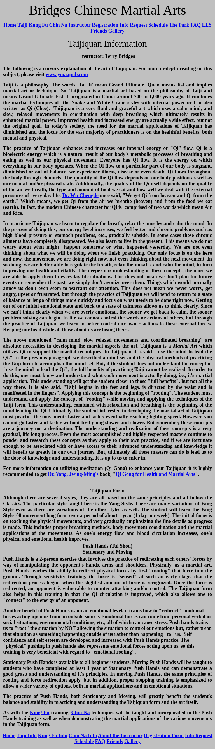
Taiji (22, 25)
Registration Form (164, 735)
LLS (207, 25)
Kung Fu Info (52, 735)
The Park (179, 25)
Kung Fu (38, 25)
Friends (98, 31)
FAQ (195, 25)
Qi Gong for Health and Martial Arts (155, 474)
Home (9, 25)
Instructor (80, 25)
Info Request (133, 25)
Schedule (158, 25)
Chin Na (58, 25)
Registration (105, 25)
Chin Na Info (83, 735)
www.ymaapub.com (67, 74)
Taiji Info (27, 735)
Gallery (116, 31)
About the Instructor (120, 735)
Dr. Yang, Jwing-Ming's (73, 474)
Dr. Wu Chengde (80, 195)
